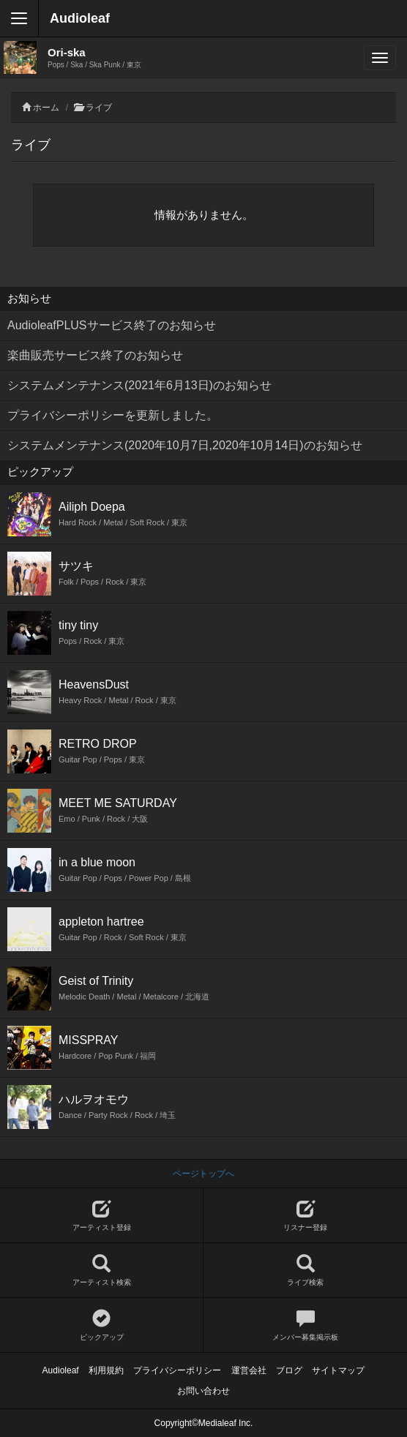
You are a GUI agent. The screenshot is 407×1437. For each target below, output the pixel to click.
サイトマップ (338, 1370)
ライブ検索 (305, 1270)
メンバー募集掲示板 (305, 1325)
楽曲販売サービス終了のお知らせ (95, 355)
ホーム (46, 107)
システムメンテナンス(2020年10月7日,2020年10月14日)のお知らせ (184, 445)
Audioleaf (80, 18)
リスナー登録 (305, 1215)
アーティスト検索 (101, 1270)
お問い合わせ (203, 1391)
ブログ (289, 1370)
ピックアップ (101, 1325)
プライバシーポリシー (177, 1370)
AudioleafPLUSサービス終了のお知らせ (111, 325)
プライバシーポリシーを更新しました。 (112, 415)
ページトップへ (203, 1173)
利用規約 (106, 1370)
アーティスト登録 (101, 1215)
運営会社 (248, 1370)
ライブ (99, 107)
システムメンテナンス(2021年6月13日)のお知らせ (139, 385)
